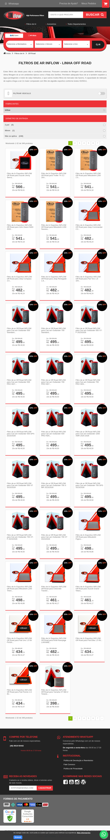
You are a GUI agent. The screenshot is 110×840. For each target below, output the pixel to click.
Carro (14, 36)
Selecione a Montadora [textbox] (16, 44)
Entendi (18, 837)
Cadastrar (44, 786)
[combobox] (19, 45)
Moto (32, 36)
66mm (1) (10, 130)
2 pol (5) (9, 125)
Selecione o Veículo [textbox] (44, 44)
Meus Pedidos (88, 3)
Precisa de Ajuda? (68, 3)
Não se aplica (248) (14, 136)
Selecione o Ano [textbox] (71, 44)
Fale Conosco (69, 763)
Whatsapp (12, 3)
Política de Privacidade (73, 767)
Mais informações (83, 833)
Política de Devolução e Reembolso (78, 759)
